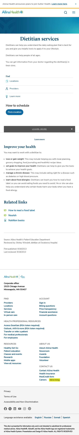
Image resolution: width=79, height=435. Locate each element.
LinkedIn (15, 408)
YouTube (20, 408)
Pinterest (29, 408)
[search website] (65, 12)
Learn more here (59, 4)
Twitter (10, 408)
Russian (47, 417)
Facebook (5, 408)
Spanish (66, 417)
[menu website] (74, 12)
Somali (57, 417)
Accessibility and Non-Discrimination (21, 401)
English (38, 417)
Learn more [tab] (39, 129)
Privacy (7, 391)
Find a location (14, 112)
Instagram (24, 408)
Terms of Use (10, 396)
